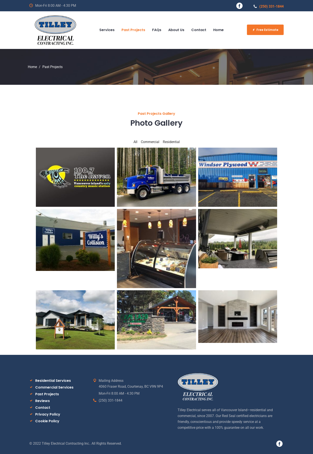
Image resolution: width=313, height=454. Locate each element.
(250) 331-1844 (268, 6)
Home (218, 29)
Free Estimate (265, 30)
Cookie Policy (47, 421)
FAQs (156, 29)
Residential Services (53, 380)
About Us (176, 29)
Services (107, 29)
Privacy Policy (47, 414)
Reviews (42, 400)
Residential (171, 142)
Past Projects (133, 29)
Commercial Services (54, 387)
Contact (198, 29)
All (135, 142)
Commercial (150, 142)
